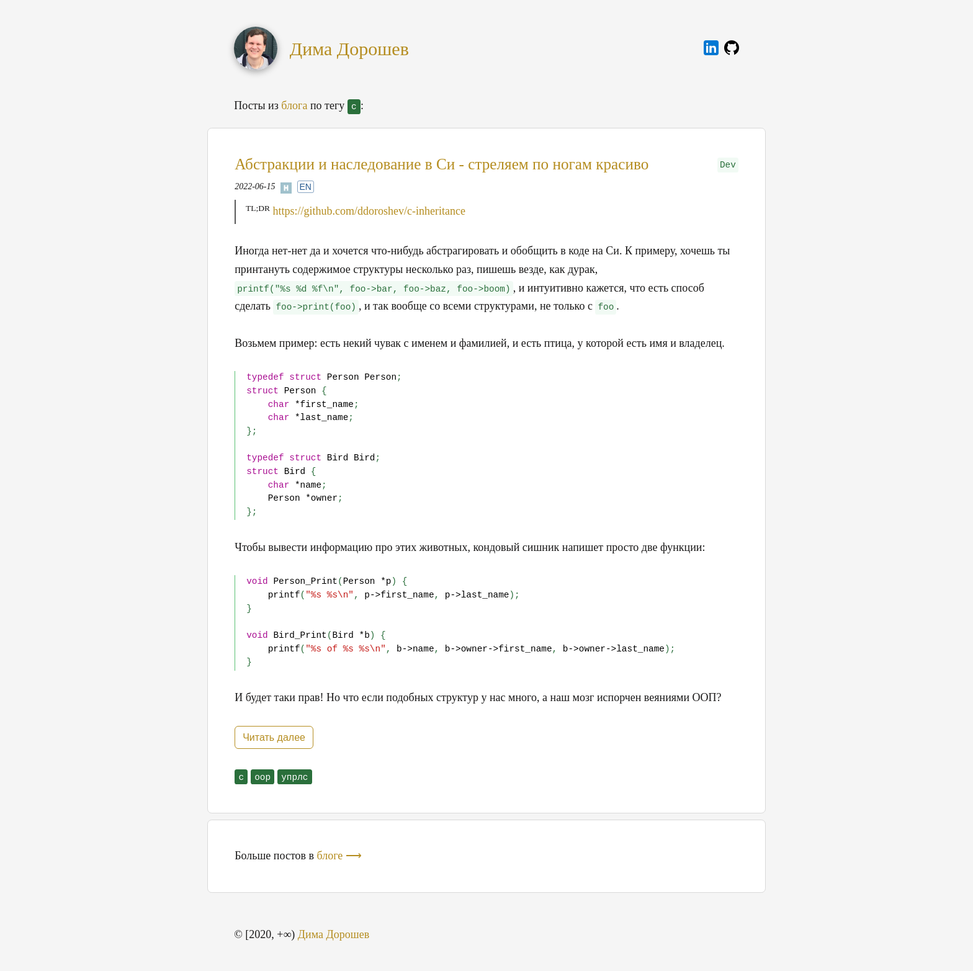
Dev (728, 165)
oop (262, 777)
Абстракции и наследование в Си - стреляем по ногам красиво (441, 164)
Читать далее (274, 737)
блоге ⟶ (339, 855)
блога (294, 105)
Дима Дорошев (349, 48)
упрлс (294, 777)
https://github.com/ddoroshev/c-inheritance (369, 211)
